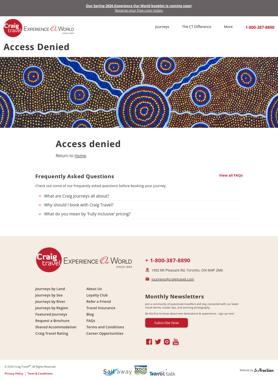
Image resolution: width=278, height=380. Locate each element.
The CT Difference (196, 26)
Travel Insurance (100, 307)
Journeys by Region (51, 307)
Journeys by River (50, 301)
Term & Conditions (39, 373)
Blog (90, 314)
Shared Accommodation (55, 327)
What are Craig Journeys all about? (73, 197)
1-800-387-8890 (259, 27)
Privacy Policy (14, 373)
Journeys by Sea (49, 295)
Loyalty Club (97, 295)
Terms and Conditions (105, 327)
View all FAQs (231, 175)
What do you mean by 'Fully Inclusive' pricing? (83, 215)
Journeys (162, 26)
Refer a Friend (98, 301)
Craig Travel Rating (51, 333)
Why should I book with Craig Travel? (75, 206)
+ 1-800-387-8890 (167, 260)
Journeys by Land (50, 288)
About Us (94, 288)
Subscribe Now (166, 322)
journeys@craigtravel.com (172, 279)
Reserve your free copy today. (139, 10)
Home (80, 155)
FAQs (90, 320)
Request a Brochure (52, 320)
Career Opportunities (104, 333)
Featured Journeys (51, 314)
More (228, 26)
